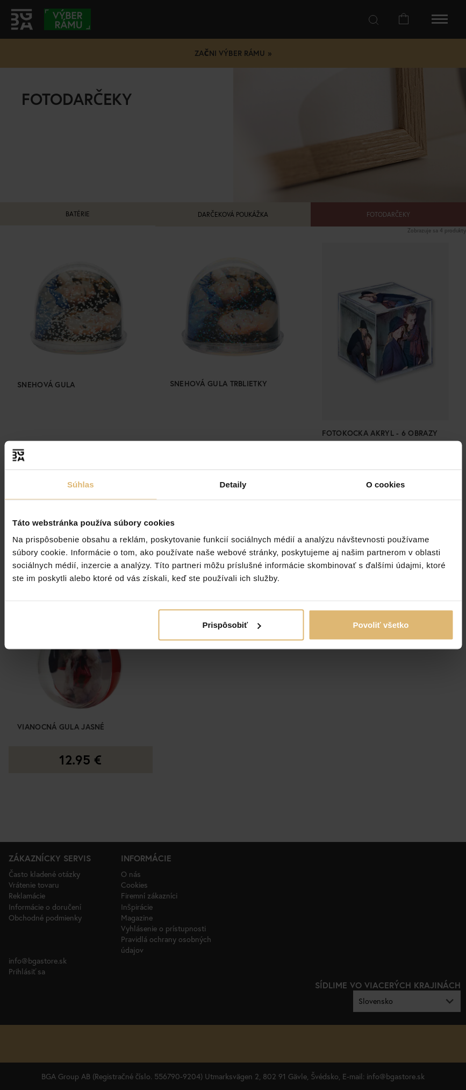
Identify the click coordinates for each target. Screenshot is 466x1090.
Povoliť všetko (381, 624)
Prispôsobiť (232, 624)
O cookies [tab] (385, 484)
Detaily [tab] (233, 484)
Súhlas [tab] (80, 484)
